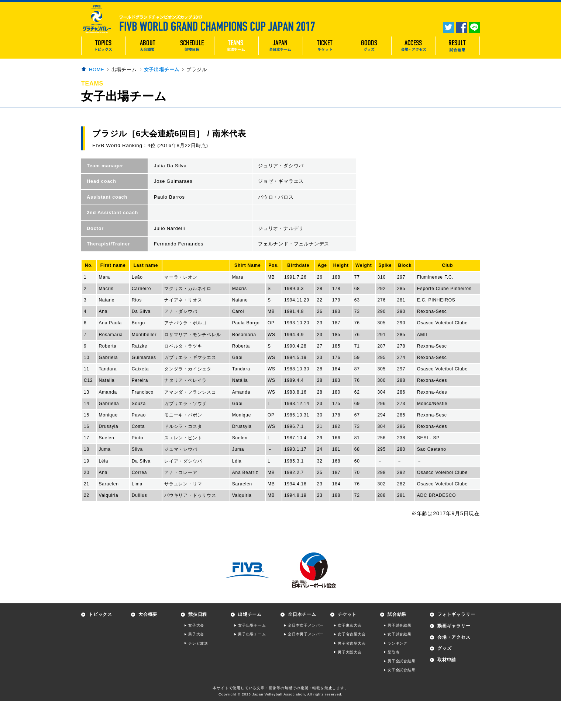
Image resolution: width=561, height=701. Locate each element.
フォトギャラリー (456, 614)
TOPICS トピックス (103, 46)
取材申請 (446, 660)
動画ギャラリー (454, 626)
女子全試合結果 (402, 670)
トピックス (100, 614)
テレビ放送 (198, 643)
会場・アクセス (454, 637)
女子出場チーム (162, 69)
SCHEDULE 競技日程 (192, 46)
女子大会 (196, 625)
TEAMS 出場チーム (236, 46)
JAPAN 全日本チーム (280, 46)
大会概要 (147, 614)
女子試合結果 (400, 634)
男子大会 (196, 634)
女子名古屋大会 (352, 634)
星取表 (393, 652)
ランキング (397, 643)
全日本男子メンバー (306, 634)
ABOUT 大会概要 (147, 46)
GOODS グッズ (369, 46)
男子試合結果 (400, 625)
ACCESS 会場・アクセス (413, 46)
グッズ (444, 648)
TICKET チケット (325, 46)
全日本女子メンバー (306, 625)
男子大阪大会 (350, 652)
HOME (96, 69)
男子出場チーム (252, 634)
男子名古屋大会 (352, 643)
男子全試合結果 (402, 661)
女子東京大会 (350, 625)
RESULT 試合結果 (458, 46)
